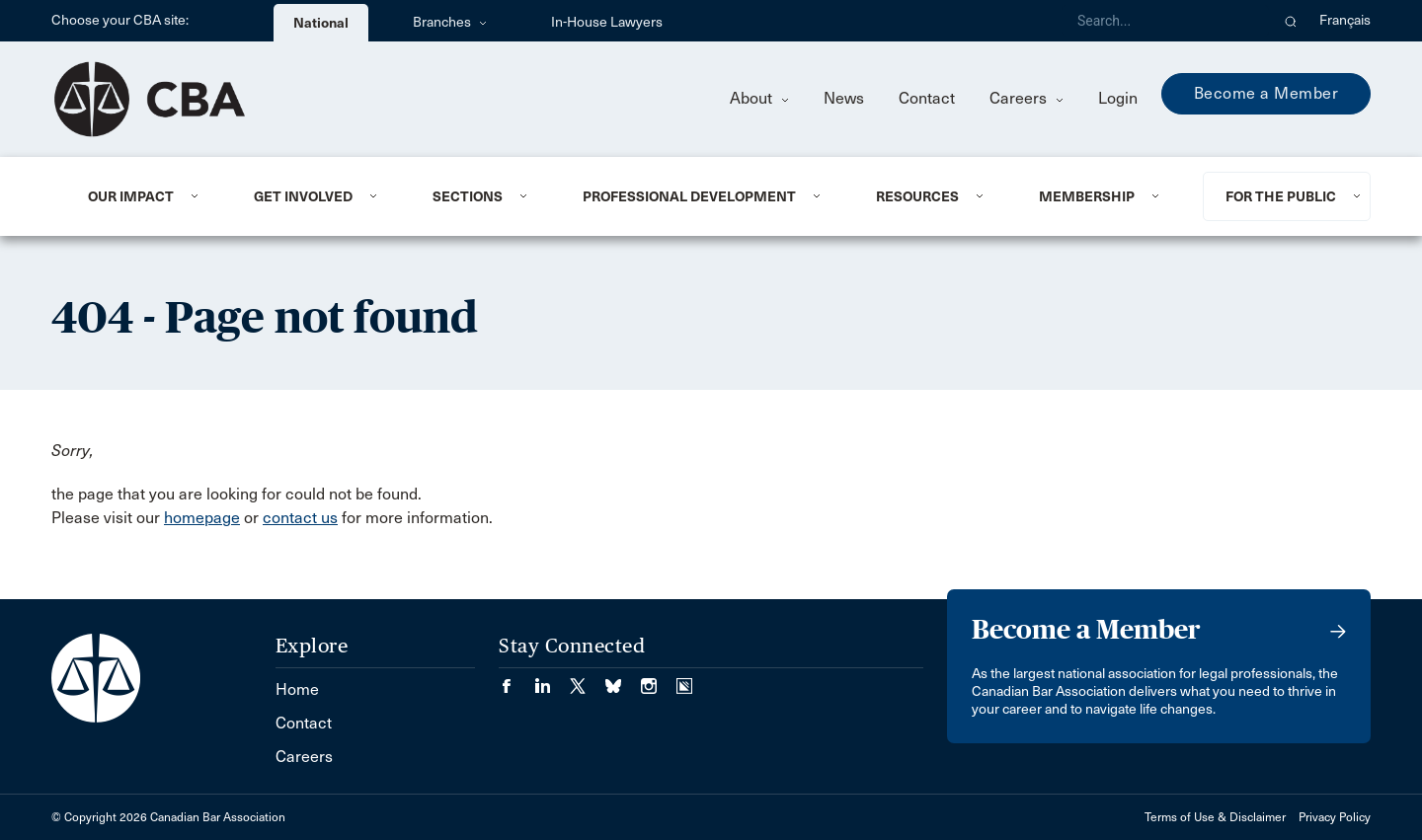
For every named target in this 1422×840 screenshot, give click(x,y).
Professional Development (689, 196)
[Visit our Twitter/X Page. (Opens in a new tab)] (587, 679)
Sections (468, 196)
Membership (1087, 196)
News (844, 98)
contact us (300, 517)
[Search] (1165, 21)
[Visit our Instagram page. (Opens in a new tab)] (658, 679)
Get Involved (303, 196)
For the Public (1280, 196)
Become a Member (1266, 93)
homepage (202, 517)
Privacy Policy (1335, 817)
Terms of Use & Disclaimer (1215, 817)
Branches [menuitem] (450, 22)
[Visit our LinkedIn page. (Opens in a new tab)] (552, 679)
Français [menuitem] (1345, 20)
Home (297, 689)
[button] (1291, 21)
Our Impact (131, 196)
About (759, 98)
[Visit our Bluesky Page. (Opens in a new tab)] (623, 679)
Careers (1026, 98)
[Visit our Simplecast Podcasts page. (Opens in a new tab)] (684, 679)
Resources (917, 196)
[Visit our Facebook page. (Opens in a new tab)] (516, 679)
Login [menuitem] (1118, 98)
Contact (927, 98)
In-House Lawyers (607, 22)
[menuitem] (146, 196)
